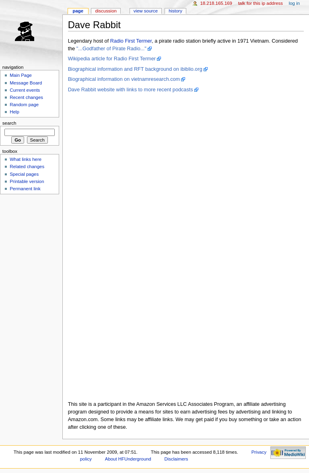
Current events (25, 90)
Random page (24, 104)
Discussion (105, 10)
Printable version (27, 181)
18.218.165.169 (216, 3)
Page (77, 10)
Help (14, 111)
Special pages (24, 174)
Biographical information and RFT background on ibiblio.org (135, 69)
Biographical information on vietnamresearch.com (124, 79)
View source (146, 10)
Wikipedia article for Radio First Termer (112, 59)
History (175, 10)
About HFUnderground (128, 459)
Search (9, 123)
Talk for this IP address (260, 3)
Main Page (21, 75)
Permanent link (25, 188)
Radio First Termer (131, 41)
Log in (294, 3)
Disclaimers (176, 459)
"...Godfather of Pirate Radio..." (111, 48)
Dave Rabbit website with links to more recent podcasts (130, 90)
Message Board (26, 82)
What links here (25, 159)
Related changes (27, 166)
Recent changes (26, 97)
